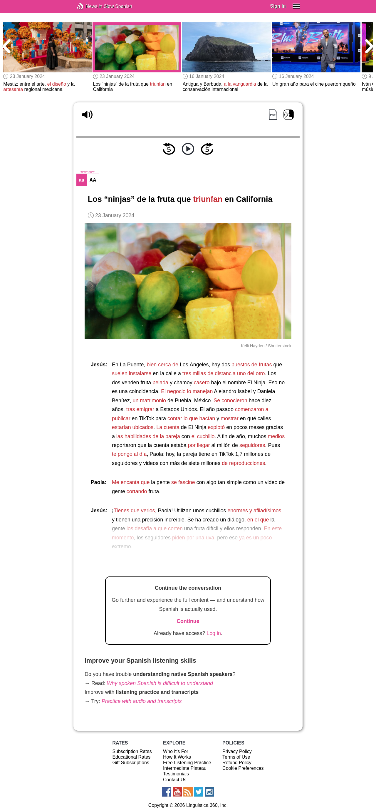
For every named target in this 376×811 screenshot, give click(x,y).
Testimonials (176, 773)
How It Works (177, 757)
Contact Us (174, 779)
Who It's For (175, 751)
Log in (214, 633)
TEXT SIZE (87, 172)
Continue (188, 621)
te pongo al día (129, 454)
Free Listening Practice (187, 762)
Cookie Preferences (243, 768)
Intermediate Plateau (185, 768)
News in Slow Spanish (89, 6)
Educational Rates (131, 757)
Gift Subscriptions (130, 762)
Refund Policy (236, 762)
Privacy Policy (237, 751)
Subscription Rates (132, 751)
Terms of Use (236, 757)
